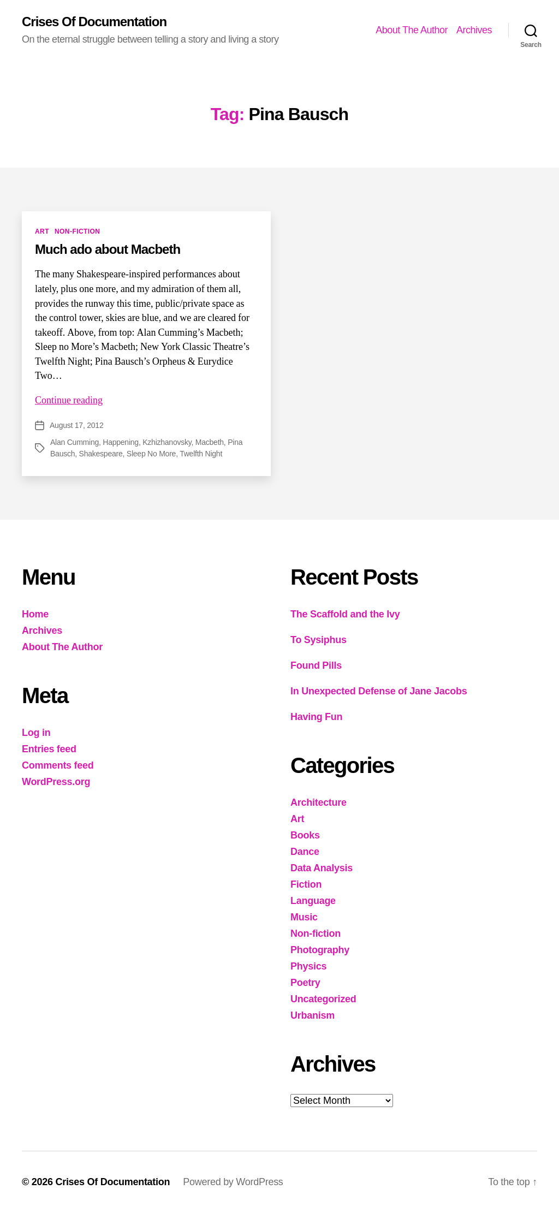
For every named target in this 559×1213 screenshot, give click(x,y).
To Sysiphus (318, 639)
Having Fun (316, 716)
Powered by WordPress (233, 1181)
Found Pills (316, 665)
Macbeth (209, 442)
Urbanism (312, 1015)
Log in (36, 732)
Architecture (318, 802)
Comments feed (58, 765)
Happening (121, 442)
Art (42, 231)
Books (305, 835)
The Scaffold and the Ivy (345, 614)
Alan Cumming (74, 442)
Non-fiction (77, 231)
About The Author (412, 30)
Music (304, 917)
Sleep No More (151, 453)
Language (313, 900)
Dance (304, 851)
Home (35, 614)
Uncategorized (323, 999)
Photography (319, 949)
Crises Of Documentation (94, 21)
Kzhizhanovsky (166, 442)
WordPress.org (56, 781)
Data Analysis (321, 868)
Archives (474, 30)
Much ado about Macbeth (107, 249)
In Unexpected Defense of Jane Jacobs (378, 691)
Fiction (306, 884)
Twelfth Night (201, 453)
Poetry (305, 982)
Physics (308, 966)
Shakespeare (101, 453)
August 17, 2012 (76, 425)
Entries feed (49, 749)
